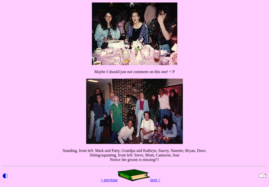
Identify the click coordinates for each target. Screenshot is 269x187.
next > (155, 180)
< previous (108, 180)
